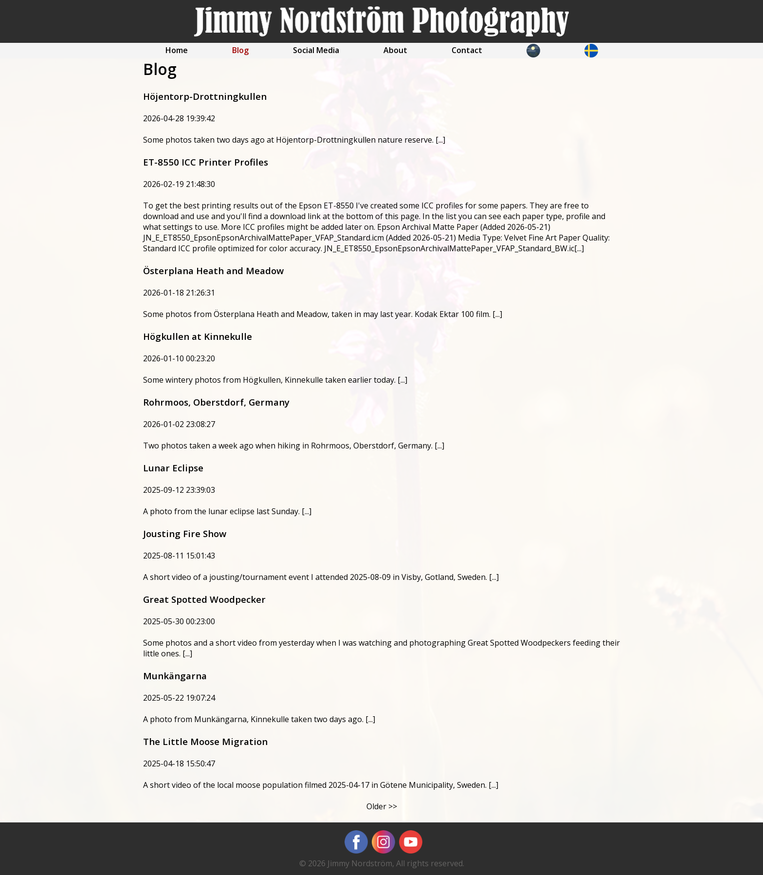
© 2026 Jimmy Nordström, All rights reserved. (381, 863)
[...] (440, 139)
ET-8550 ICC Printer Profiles (205, 162)
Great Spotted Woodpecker (204, 599)
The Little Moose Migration (205, 741)
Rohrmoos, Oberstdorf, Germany (216, 402)
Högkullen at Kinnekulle (197, 336)
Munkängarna (175, 676)
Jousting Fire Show (184, 533)
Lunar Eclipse (173, 468)
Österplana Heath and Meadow (213, 270)
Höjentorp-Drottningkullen (205, 96)
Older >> (381, 806)
